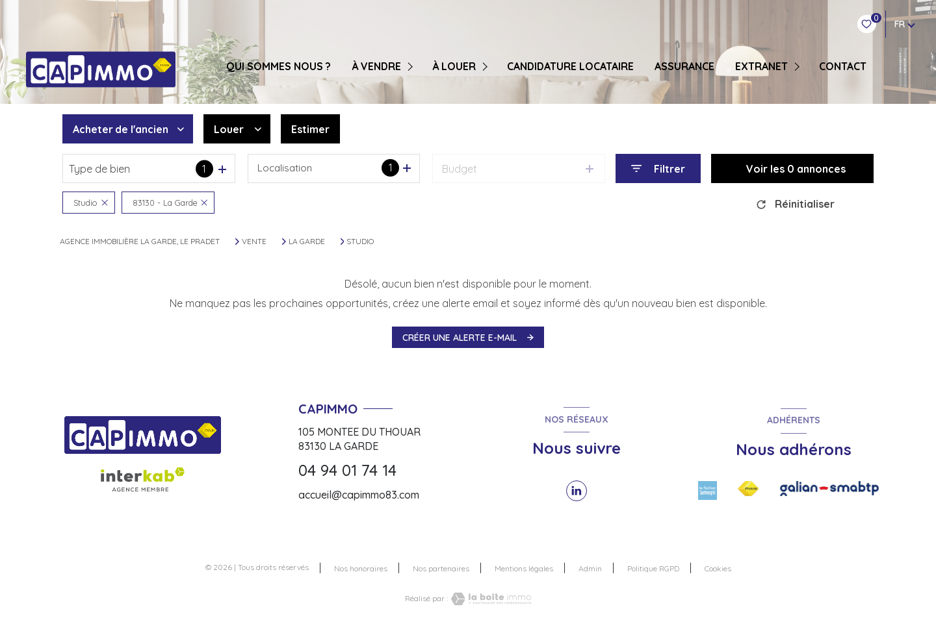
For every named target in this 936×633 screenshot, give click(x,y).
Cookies (718, 568)
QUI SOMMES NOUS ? (278, 66)
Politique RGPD (653, 568)
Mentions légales (524, 568)
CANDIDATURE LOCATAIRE (570, 66)
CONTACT (842, 66)
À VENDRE (376, 66)
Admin (590, 568)
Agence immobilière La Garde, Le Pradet (140, 241)
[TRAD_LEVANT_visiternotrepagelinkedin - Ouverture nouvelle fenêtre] (576, 490)
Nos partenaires (441, 568)
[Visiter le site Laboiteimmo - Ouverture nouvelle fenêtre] (489, 599)
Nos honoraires (360, 568)
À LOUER (454, 66)
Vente (254, 241)
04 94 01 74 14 (347, 470)
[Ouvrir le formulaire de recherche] (658, 168)
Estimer (310, 129)
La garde (307, 241)
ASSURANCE (684, 66)
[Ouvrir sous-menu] (411, 66)
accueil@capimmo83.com (358, 494)
